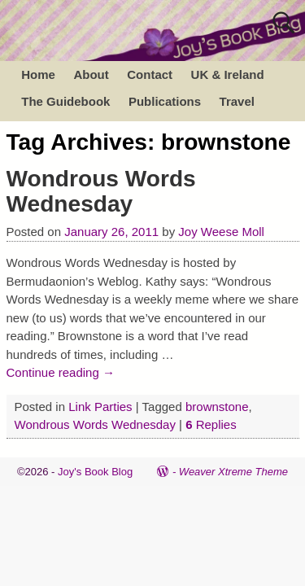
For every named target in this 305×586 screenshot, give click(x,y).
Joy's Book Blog (95, 472)
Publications (165, 101)
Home (38, 74)
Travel (237, 101)
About (90, 74)
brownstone (217, 406)
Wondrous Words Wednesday (101, 191)
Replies (211, 424)
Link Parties (100, 406)
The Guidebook (65, 101)
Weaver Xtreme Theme (233, 472)
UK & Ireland (227, 74)
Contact (149, 74)
